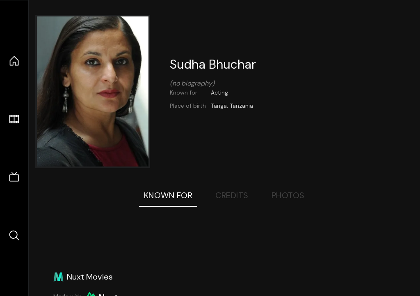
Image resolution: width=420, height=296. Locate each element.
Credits (232, 195)
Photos (288, 195)
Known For (168, 195)
